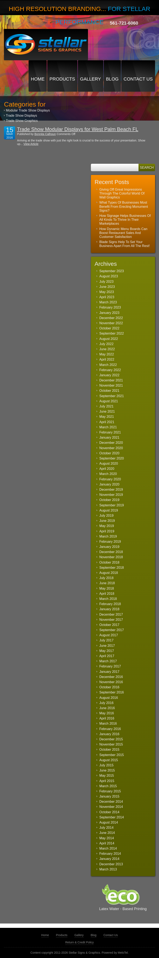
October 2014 (109, 812)
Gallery (90, 79)
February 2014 (110, 853)
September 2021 (111, 396)
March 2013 (108, 869)
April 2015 (106, 781)
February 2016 (110, 729)
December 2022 (111, 318)
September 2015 (111, 755)
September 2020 (111, 458)
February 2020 (110, 479)
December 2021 (111, 380)
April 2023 (106, 297)
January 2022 (109, 375)
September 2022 (111, 333)
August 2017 (108, 635)
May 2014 (106, 838)
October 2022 (109, 328)
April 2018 (106, 593)
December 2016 (111, 677)
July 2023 (106, 281)
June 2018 (107, 583)
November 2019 (111, 494)
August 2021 (108, 401)
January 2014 (109, 859)
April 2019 (106, 531)
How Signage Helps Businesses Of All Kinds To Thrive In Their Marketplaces (125, 219)
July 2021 (106, 406)
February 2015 (110, 791)
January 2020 (109, 484)
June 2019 (107, 520)
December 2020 (111, 442)
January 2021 (109, 437)
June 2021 (107, 411)
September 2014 (111, 817)
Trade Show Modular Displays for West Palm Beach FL (77, 129)
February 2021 (110, 432)
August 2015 (108, 760)
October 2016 (109, 687)
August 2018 (108, 573)
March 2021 (108, 427)
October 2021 (109, 390)
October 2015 (109, 749)
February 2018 (110, 604)
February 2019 (110, 541)
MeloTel (123, 952)
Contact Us (138, 79)
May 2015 (106, 775)
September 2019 (111, 505)
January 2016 (109, 734)
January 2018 (109, 609)
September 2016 (111, 692)
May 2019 (106, 526)
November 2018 (111, 557)
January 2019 (109, 546)
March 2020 (108, 474)
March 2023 (108, 302)
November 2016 (111, 682)
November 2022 (111, 323)
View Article (30, 144)
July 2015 (106, 765)
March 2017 (108, 661)
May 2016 (106, 713)
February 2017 (110, 666)
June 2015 (107, 770)
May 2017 (106, 651)
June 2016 (107, 708)
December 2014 (111, 801)
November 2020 (111, 448)
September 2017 (111, 630)
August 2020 (108, 463)
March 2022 (108, 365)
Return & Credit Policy (79, 942)
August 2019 (108, 510)
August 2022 (108, 339)
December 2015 (111, 739)
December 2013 (111, 864)
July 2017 (106, 640)
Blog (112, 79)
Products (62, 79)
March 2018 (108, 599)
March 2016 (108, 723)
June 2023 (107, 286)
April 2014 (106, 843)
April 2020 (106, 468)
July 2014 (106, 827)
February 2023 (110, 307)
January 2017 (109, 671)
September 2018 (111, 567)
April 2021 (106, 422)
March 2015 (108, 786)
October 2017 (109, 625)
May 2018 (106, 588)
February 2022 (110, 370)
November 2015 (111, 744)
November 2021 (111, 385)
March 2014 (108, 848)
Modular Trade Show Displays (28, 110)
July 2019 (106, 515)
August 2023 (108, 276)
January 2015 (109, 796)
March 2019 (108, 536)
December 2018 (111, 552)
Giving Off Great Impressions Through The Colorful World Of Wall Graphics (122, 193)
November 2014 (111, 806)
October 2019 (109, 500)
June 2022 (107, 349)
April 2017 (106, 656)
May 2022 (106, 354)
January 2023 (109, 313)
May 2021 (106, 416)
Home (38, 79)
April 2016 (106, 718)
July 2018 (106, 578)
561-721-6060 (124, 23)
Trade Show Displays (21, 115)
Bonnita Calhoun (45, 134)
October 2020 (109, 453)
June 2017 (107, 645)
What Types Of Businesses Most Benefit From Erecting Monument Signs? (123, 206)
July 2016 (106, 703)
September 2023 (111, 271)
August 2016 (108, 697)
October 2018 (109, 562)
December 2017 (111, 614)
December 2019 (111, 489)
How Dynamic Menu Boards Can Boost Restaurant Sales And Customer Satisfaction (123, 233)
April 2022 (106, 359)
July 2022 (106, 344)
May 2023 (106, 292)
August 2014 (108, 822)
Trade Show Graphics (22, 120)
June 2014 (107, 833)
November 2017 (111, 619)
